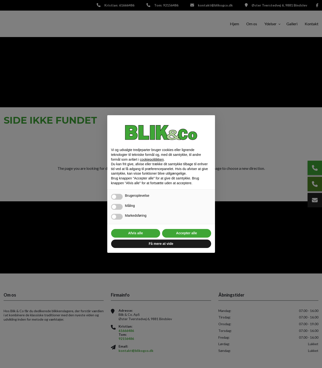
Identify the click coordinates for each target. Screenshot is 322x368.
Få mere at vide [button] (161, 244)
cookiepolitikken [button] (152, 159)
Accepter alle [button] (186, 233)
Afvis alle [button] (135, 233)
